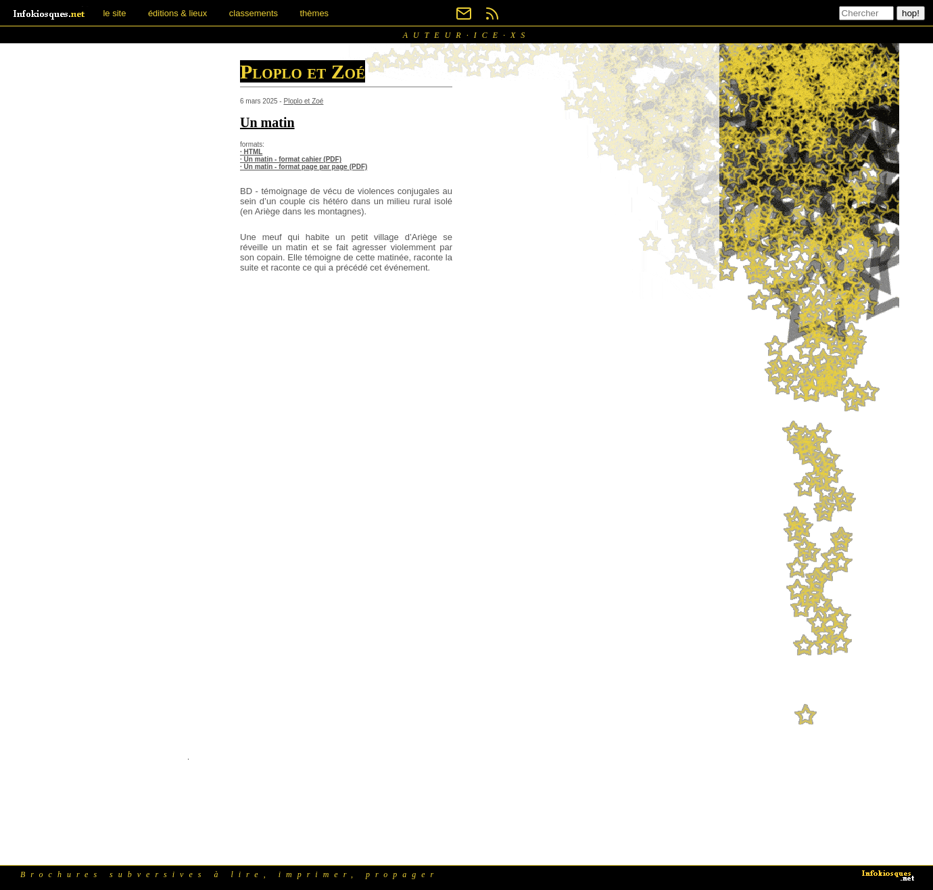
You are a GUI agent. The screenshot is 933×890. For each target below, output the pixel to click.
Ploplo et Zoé (303, 101)
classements (253, 13)
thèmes (314, 13)
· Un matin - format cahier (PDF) (290, 159)
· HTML (251, 152)
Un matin (267, 122)
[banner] (50, 13)
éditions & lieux (177, 13)
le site (114, 13)
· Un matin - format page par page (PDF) (303, 166)
